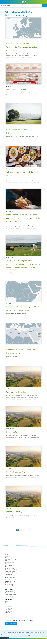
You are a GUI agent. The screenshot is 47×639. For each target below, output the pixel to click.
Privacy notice (9, 584)
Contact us (8, 601)
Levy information (9, 564)
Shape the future (9, 574)
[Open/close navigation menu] (41, 2)
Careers (7, 558)
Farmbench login (9, 568)
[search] (21, 5)
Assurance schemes (10, 586)
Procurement (8, 565)
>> (29, 529)
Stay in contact (11, 623)
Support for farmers (10, 571)
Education (8, 561)
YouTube (9, 613)
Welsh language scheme (11, 596)
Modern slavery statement (12, 583)
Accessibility (10, 591)
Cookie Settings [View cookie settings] (4, 638)
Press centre (8, 603)
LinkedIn (9, 611)
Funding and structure (11, 562)
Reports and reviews (10, 567)
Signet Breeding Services (11, 570)
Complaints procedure (11, 580)
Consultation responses (11, 559)
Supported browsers (10, 594)
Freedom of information (11, 581)
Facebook (9, 608)
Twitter (9, 610)
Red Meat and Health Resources (13, 573)
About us (7, 556)
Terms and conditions (11, 593)
